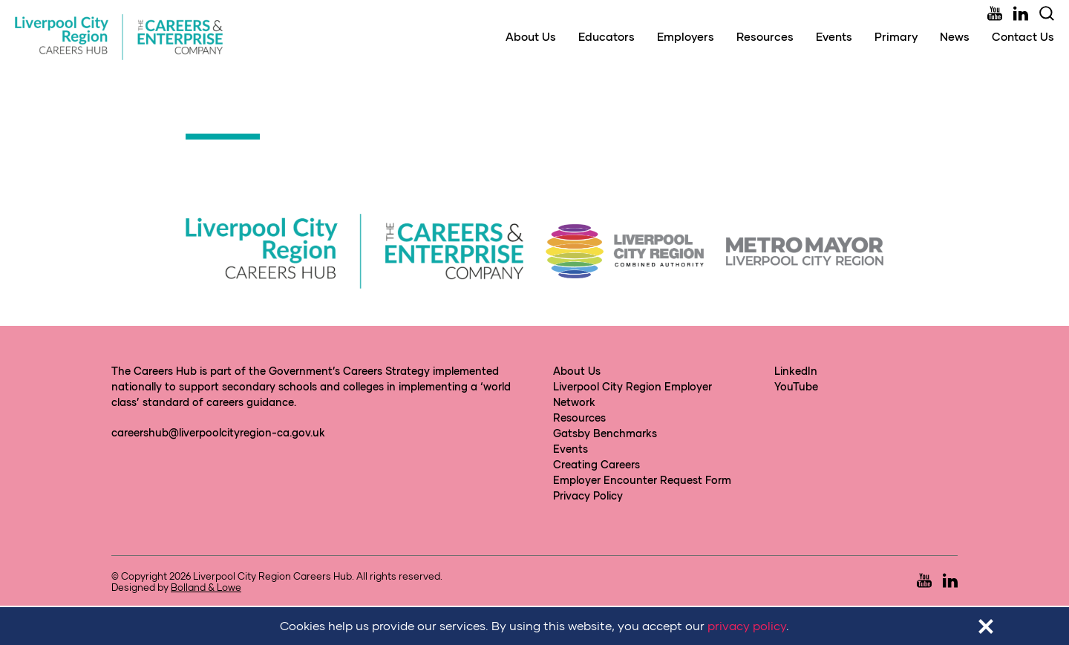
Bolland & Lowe (206, 587)
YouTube (796, 386)
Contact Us (1023, 36)
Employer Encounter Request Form (642, 480)
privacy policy (746, 625)
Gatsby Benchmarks (605, 433)
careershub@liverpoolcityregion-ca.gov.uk (218, 432)
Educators (606, 36)
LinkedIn (795, 370)
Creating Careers (596, 464)
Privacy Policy (588, 495)
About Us (531, 36)
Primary (896, 36)
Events (834, 36)
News (955, 36)
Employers (685, 36)
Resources (765, 36)
